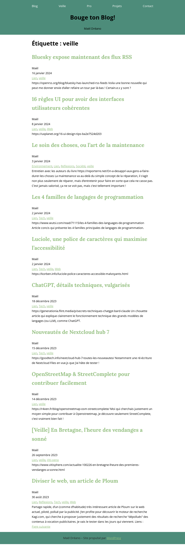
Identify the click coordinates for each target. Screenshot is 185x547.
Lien (34, 78)
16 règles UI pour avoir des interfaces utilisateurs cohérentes (78, 103)
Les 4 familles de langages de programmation (87, 197)
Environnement (42, 166)
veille (42, 78)
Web (50, 129)
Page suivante (41, 526)
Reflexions (67, 166)
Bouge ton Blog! (92, 17)
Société (81, 166)
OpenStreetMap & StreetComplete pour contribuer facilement (81, 378)
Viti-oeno (53, 460)
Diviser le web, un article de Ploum (75, 480)
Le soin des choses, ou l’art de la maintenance (88, 145)
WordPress (114, 538)
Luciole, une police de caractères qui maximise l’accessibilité (89, 243)
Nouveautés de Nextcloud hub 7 (70, 332)
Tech (42, 218)
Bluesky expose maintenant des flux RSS (82, 57)
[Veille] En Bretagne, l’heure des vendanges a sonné (87, 434)
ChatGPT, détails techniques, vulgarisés (81, 285)
